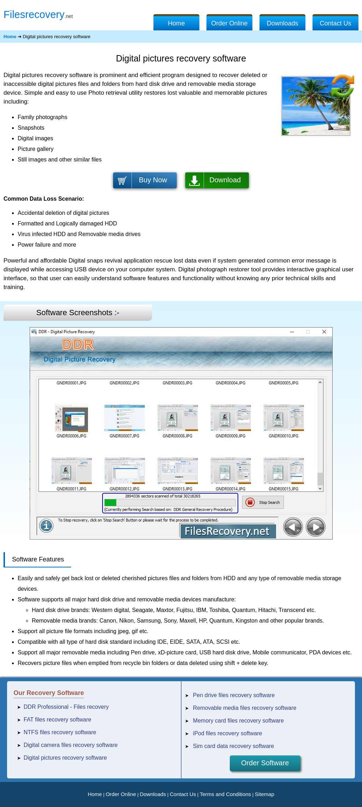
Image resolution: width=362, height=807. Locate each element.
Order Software (265, 763)
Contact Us (335, 23)
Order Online (229, 23)
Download (225, 180)
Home (176, 23)
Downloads (282, 23)
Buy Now (153, 180)
